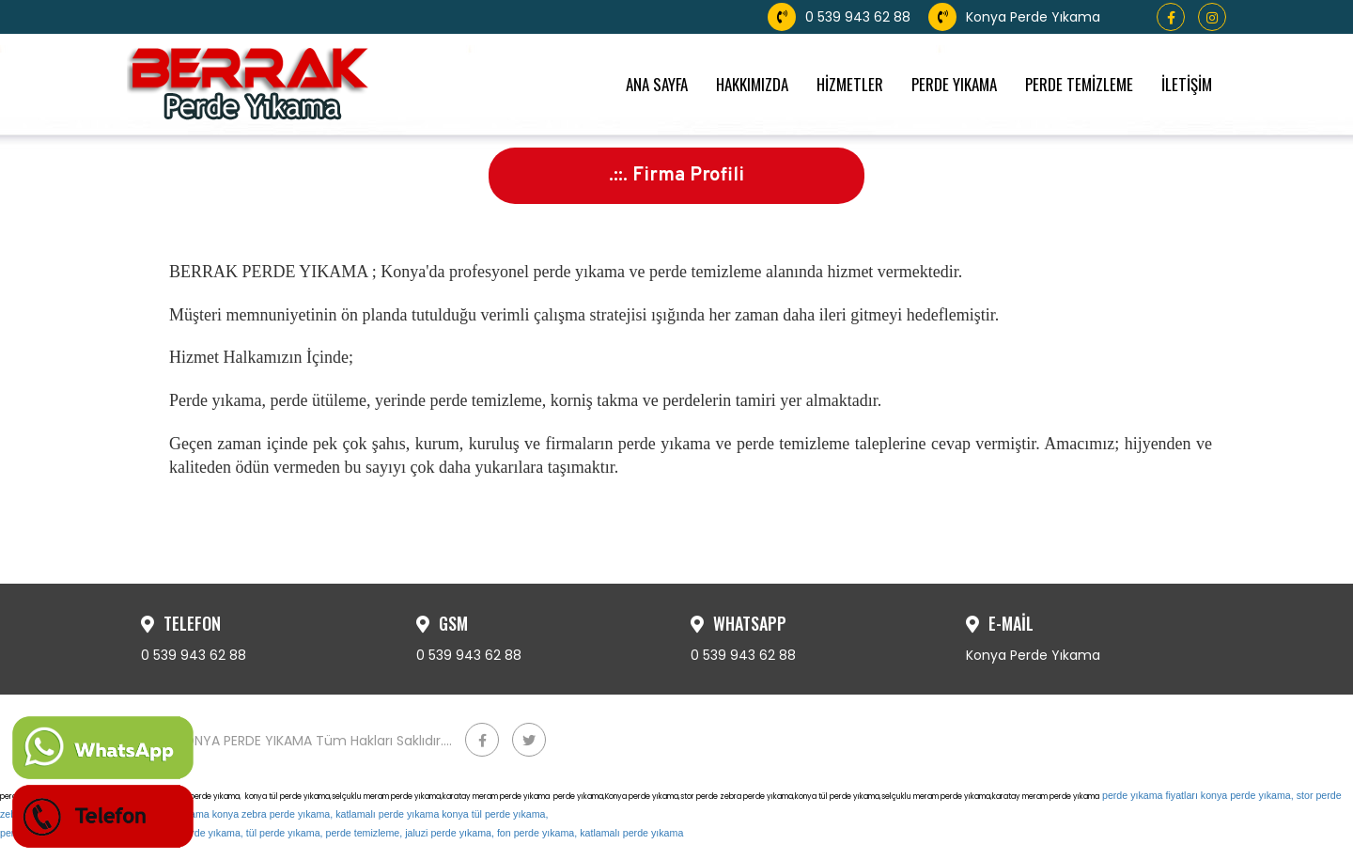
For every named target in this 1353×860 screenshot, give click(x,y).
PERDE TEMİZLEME (1079, 84)
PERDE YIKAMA (954, 84)
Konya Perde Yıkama (1014, 17)
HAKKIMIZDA (752, 84)
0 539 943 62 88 (841, 17)
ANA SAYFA (657, 84)
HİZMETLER (849, 84)
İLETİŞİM (1186, 84)
